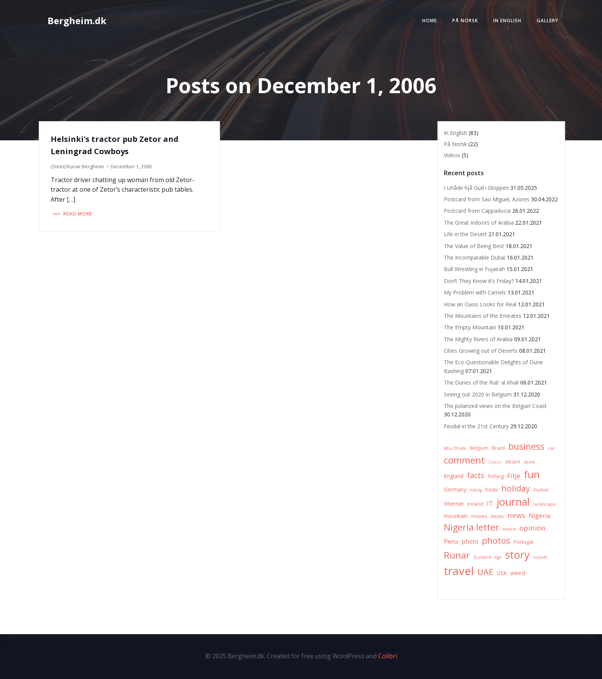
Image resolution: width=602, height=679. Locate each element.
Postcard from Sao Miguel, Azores (486, 199)
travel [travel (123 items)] (459, 571)
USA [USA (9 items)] (502, 573)
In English (507, 20)
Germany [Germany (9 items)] (455, 489)
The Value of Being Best (474, 246)
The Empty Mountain (470, 327)
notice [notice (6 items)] (509, 529)
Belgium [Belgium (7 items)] (479, 448)
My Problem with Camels (475, 292)
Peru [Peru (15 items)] (451, 541)
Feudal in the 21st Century (476, 426)
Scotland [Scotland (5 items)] (482, 557)
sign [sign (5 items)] (498, 557)
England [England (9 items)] (453, 476)
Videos (452, 155)
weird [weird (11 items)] (517, 573)
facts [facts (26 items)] (476, 475)
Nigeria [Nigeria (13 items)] (539, 515)
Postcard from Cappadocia (477, 210)
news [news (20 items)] (516, 515)
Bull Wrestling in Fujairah (474, 269)
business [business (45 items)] (526, 446)
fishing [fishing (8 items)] (496, 476)
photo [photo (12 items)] (469, 542)
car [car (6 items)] (551, 448)
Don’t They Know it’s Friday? (479, 280)
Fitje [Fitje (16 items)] (513, 475)
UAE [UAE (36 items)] (485, 571)
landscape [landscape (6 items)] (544, 504)
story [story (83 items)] (517, 554)
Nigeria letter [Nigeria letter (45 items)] (471, 527)
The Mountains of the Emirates (482, 315)
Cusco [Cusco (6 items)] (495, 462)
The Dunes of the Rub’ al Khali (481, 382)
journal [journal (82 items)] (513, 502)
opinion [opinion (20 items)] (532, 528)
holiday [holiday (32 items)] (515, 488)
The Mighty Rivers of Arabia (478, 339)
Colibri (387, 656)
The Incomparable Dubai (474, 257)
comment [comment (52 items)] (464, 460)
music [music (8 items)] (497, 516)
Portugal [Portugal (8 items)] (523, 541)
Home (429, 20)
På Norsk (465, 20)
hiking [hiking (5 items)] (476, 490)
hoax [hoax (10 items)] (491, 489)
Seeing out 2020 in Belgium (478, 394)
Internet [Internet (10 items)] (454, 503)
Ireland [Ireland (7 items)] (475, 504)
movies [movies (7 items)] (479, 516)
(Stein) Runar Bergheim (77, 166)
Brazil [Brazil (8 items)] (498, 447)
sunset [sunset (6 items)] (540, 557)
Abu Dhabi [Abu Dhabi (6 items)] (455, 448)
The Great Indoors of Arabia (479, 222)
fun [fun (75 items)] (532, 474)
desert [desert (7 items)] (512, 462)
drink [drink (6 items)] (529, 462)
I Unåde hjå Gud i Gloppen (476, 187)
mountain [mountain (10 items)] (456, 516)
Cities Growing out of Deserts (481, 350)
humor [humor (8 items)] (541, 489)
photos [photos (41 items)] (496, 540)
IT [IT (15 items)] (490, 503)
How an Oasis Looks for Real (480, 304)
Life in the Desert (465, 234)
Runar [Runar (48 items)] (457, 555)
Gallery (547, 20)
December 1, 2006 (131, 166)
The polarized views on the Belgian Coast (495, 405)
